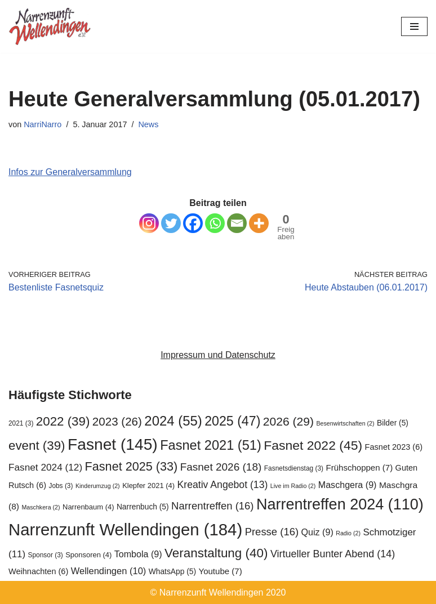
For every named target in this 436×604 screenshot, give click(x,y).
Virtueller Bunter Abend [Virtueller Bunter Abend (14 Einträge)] (332, 554)
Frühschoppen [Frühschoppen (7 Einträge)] (359, 467)
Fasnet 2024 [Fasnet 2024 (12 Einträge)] (45, 467)
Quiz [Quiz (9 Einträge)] (317, 532)
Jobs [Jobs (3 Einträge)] (60, 486)
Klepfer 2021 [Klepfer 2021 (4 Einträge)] (148, 485)
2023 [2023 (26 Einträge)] (117, 421)
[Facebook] (193, 223)
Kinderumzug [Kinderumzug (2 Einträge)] (97, 485)
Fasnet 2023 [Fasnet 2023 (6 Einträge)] (393, 446)
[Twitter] (171, 223)
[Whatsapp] (215, 223)
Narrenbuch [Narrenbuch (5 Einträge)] (143, 507)
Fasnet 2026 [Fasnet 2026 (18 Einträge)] (221, 467)
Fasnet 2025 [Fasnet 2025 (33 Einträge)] (131, 466)
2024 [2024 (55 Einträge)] (173, 420)
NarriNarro (42, 124)
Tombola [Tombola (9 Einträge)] (138, 554)
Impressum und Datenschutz (218, 355)
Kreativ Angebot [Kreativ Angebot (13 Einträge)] (222, 484)
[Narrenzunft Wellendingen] (50, 26)
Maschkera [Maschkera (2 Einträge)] (40, 507)
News (148, 124)
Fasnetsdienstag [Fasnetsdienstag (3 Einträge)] (293, 468)
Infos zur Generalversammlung (70, 172)
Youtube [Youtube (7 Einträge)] (220, 571)
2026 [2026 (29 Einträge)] (288, 421)
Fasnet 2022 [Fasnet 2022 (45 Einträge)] (313, 445)
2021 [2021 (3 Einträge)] (20, 423)
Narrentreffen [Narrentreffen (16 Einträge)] (212, 506)
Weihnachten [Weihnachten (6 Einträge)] (38, 571)
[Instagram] (149, 223)
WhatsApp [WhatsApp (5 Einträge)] (172, 571)
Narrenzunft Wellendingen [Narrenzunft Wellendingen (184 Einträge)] (125, 529)
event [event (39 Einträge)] (36, 446)
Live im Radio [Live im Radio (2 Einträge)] (293, 485)
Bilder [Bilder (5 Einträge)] (392, 423)
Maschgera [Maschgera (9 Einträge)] (347, 485)
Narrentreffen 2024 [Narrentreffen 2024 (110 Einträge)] (340, 504)
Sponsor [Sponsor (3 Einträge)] (45, 555)
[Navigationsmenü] (414, 26)
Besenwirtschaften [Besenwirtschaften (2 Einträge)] (346, 423)
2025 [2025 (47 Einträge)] (232, 421)
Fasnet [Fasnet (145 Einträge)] (113, 444)
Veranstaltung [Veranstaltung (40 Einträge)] (216, 553)
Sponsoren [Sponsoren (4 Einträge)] (88, 555)
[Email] (237, 223)
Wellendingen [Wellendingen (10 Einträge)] (108, 571)
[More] (259, 223)
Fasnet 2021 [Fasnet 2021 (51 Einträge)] (210, 445)
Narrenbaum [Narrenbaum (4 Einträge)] (88, 507)
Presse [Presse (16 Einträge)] (272, 532)
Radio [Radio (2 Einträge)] (348, 533)
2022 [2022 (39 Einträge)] (63, 421)
